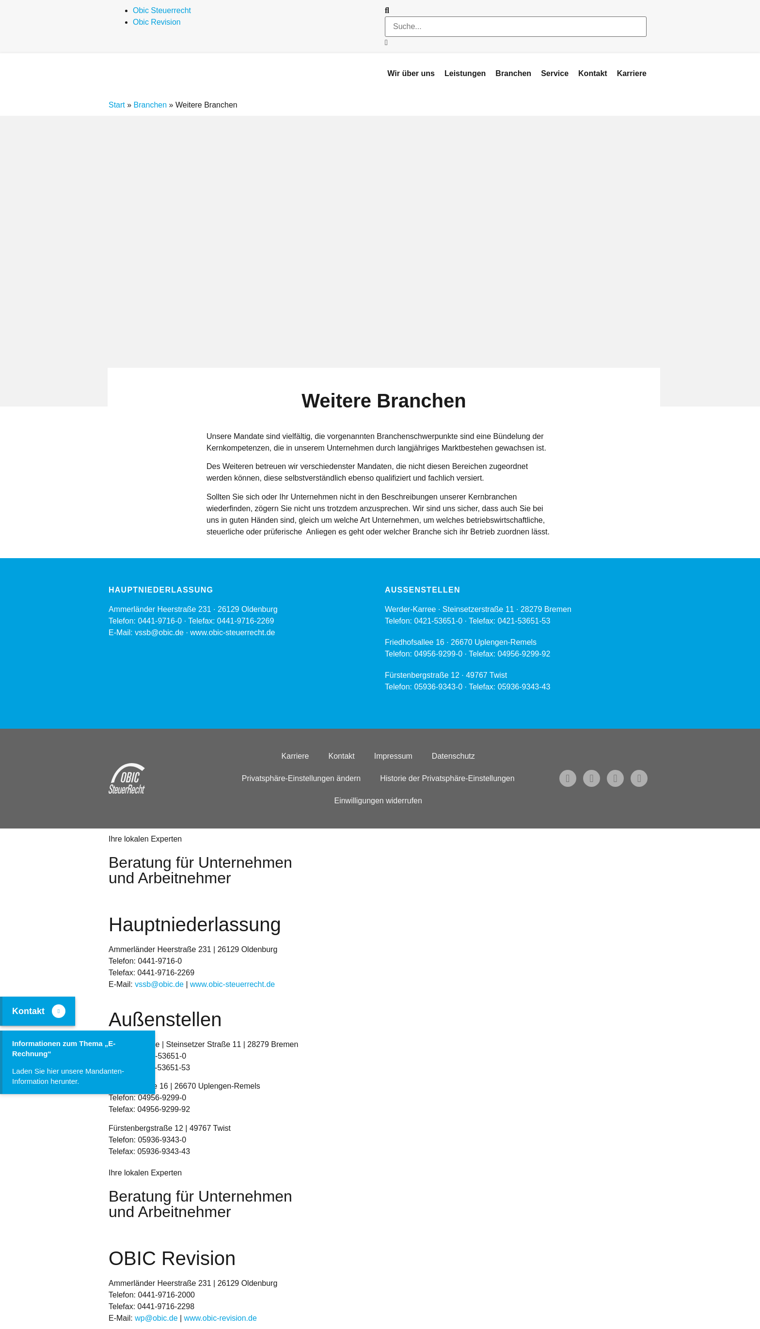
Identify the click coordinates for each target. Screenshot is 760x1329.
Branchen (150, 105)
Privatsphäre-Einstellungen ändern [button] (301, 778)
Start (117, 105)
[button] (516, 10)
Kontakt (341, 756)
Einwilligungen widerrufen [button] (378, 801)
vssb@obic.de (159, 984)
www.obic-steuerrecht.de (232, 632)
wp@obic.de (156, 1318)
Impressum (393, 756)
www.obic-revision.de (220, 1318)
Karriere (295, 756)
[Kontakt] (58, 1011)
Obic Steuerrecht (162, 10)
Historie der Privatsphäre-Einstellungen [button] (447, 778)
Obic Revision (157, 22)
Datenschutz (453, 756)
